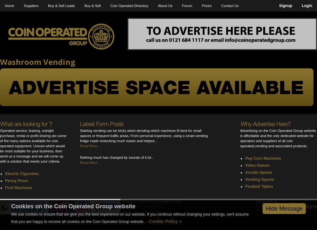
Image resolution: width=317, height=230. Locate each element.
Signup (285, 6)
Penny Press (16, 181)
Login (307, 6)
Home (9, 6)
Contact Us (230, 6)
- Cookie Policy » (163, 221)
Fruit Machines (18, 188)
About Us (165, 6)
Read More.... (91, 146)
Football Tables (259, 186)
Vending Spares (259, 179)
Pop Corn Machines (263, 158)
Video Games (257, 165)
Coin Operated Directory (129, 6)
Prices (207, 6)
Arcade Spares (258, 172)
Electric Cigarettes (22, 174)
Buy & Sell (93, 6)
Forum (187, 6)
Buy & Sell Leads (61, 6)
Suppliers (31, 6)
